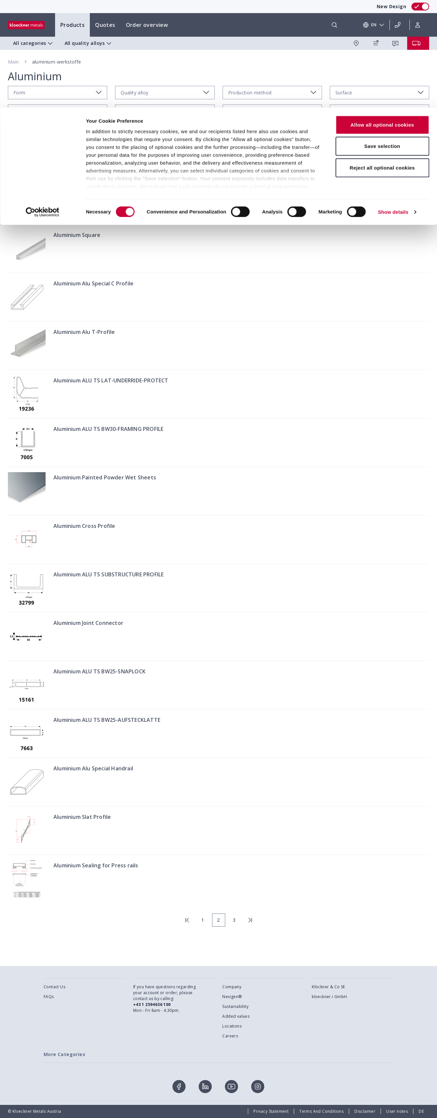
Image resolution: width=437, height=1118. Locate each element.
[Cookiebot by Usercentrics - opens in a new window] (42, 105)
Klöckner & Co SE (328, 987)
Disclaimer (364, 1111)
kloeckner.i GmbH (329, 996)
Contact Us (54, 987)
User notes (397, 1111)
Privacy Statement (270, 1111)
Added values (235, 1016)
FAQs (49, 996)
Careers (230, 1036)
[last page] (250, 920)
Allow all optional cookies (382, 17)
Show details (393, 104)
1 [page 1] (202, 920)
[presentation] (218, 559)
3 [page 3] (234, 920)
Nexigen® (232, 996)
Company (231, 987)
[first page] (187, 920)
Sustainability (235, 1006)
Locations (232, 1026)
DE (421, 1111)
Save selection (382, 39)
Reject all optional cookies (382, 60)
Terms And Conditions (321, 1111)
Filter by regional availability (392, 152)
